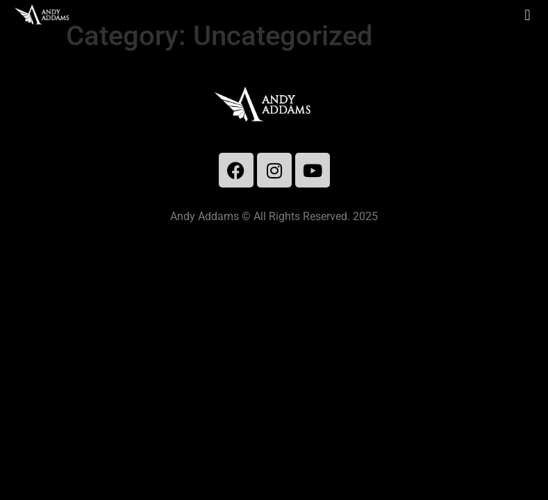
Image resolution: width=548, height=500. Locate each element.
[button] (527, 14)
